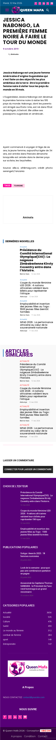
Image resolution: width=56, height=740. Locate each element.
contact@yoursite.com (34, 697)
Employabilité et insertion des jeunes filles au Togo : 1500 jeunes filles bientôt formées (35, 307)
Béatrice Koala (24, 274)
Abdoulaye (23, 296)
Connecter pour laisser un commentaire (28, 469)
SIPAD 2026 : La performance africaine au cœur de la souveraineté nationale (36, 325)
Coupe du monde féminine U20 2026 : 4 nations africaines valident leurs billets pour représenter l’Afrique (35, 288)
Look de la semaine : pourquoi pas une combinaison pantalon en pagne (35, 571)
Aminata (15, 54)
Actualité (23, 247)
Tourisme (18, 186)
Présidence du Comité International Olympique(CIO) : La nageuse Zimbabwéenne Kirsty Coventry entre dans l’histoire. (35, 371)
